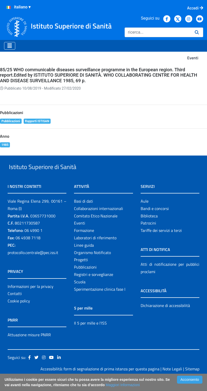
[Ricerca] (158, 32)
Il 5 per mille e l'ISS (90, 335)
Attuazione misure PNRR (29, 346)
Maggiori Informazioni (123, 385)
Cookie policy (19, 313)
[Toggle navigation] (9, 46)
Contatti (15, 305)
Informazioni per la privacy (30, 298)
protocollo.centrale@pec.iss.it (33, 264)
